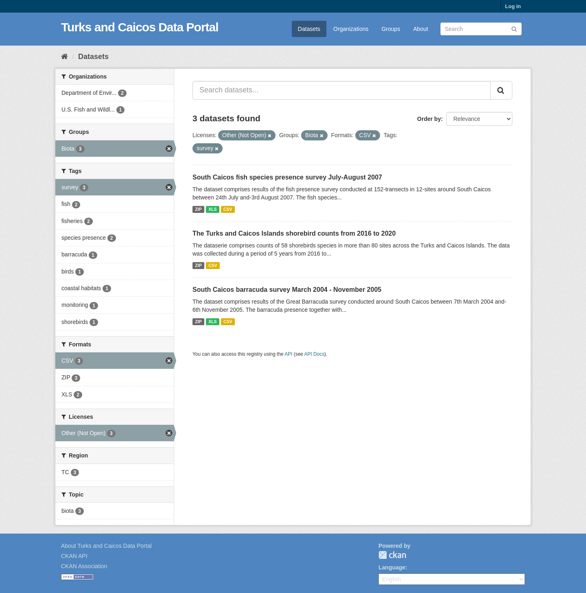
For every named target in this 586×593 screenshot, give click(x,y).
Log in (513, 6)
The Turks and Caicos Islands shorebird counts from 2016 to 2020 (294, 233)
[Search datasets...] (341, 90)
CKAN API (74, 556)
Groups (390, 29)
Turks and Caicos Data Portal (140, 27)
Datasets (309, 29)
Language (391, 567)
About (420, 29)
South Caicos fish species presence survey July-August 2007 (287, 177)
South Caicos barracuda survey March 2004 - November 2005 (286, 289)
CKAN (392, 555)
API (288, 354)
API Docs (314, 354)
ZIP (198, 209)
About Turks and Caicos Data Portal (106, 546)
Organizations (350, 29)
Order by (429, 119)
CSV (227, 209)
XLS (212, 209)
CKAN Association (84, 566)
